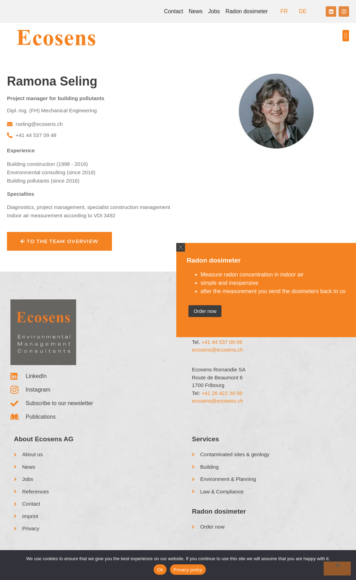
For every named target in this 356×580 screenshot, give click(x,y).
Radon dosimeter (247, 11)
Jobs (214, 11)
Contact (173, 11)
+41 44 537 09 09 (222, 342)
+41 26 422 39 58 (222, 393)
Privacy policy (187, 569)
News (196, 11)
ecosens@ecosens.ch (217, 350)
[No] (337, 568)
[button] (345, 35)
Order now (205, 311)
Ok (160, 569)
